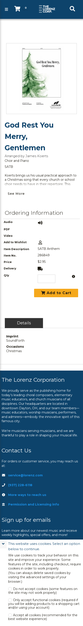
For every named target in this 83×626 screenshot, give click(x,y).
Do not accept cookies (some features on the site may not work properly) (42, 591)
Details (24, 322)
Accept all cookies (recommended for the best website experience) (42, 617)
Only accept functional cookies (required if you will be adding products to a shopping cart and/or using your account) (43, 604)
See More (16, 194)
